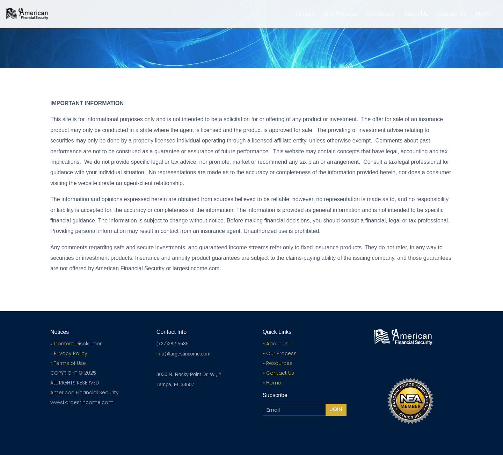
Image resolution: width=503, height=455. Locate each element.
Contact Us (452, 14)
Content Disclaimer (78, 343)
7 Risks (305, 14)
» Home (272, 382)
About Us (416, 14)
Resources (380, 14)
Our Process (340, 14)
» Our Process (280, 353)
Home (484, 14)
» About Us (276, 343)
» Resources (277, 363)
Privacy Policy (69, 353)
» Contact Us (278, 372)
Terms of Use (70, 363)
